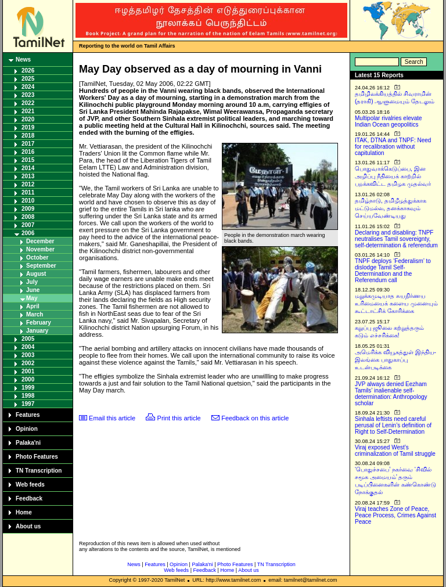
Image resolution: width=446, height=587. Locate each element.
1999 (27, 387)
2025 (27, 78)
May (31, 298)
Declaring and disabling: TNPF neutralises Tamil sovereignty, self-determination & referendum (396, 239)
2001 (27, 371)
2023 (27, 95)
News (23, 59)
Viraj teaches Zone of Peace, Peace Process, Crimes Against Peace (395, 515)
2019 (27, 127)
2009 (27, 209)
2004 (27, 347)
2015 (27, 160)
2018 (27, 135)
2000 (27, 379)
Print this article (179, 418)
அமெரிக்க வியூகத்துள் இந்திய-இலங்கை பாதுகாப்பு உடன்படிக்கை (395, 359)
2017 (27, 144)
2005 (27, 339)
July (32, 282)
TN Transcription (39, 470)
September (41, 265)
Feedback (29, 498)
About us (28, 526)
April (32, 306)
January (37, 330)
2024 (27, 87)
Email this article (112, 418)
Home (24, 512)
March (34, 314)
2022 (27, 103)
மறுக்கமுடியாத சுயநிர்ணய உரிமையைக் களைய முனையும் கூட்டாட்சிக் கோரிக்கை (396, 303)
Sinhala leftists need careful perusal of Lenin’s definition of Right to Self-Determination (393, 425)
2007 (27, 225)
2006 (27, 233)
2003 (27, 355)
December (40, 241)
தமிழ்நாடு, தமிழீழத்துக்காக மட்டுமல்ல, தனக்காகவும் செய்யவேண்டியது (390, 208)
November (40, 249)
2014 (27, 168)
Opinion (27, 429)
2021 (27, 111)
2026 (27, 70)
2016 (27, 152)
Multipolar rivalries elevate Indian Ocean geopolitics (388, 121)
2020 (27, 119)
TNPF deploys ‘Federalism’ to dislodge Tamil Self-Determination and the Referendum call (393, 270)
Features (28, 415)
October (37, 257)
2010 (27, 200)
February (38, 322)
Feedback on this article (255, 418)
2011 (27, 192)
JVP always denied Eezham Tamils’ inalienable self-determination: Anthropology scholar (391, 393)
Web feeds (30, 484)
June (32, 290)
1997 (27, 404)
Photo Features (37, 456)
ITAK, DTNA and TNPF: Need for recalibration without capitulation (393, 146)
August (36, 274)
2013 (27, 176)
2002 (27, 363)
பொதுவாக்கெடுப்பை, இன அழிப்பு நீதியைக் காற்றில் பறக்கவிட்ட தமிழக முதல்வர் (393, 176)
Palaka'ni (28, 443)
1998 (27, 395)
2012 (27, 184)
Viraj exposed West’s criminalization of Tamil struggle (395, 450)
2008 (27, 217)
